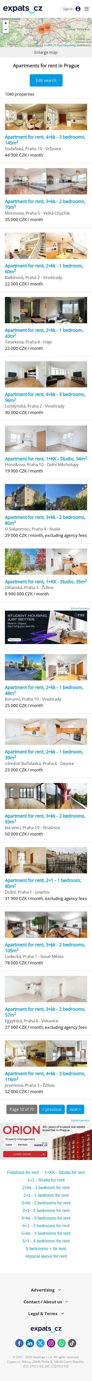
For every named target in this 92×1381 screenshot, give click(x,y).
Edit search (46, 80)
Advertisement (80, 608)
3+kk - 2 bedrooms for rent (46, 1203)
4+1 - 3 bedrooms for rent (45, 1225)
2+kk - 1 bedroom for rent (46, 1187)
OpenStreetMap (66, 45)
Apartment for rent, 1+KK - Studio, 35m (46, 582)
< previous (52, 1109)
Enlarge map (46, 52)
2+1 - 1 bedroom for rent (46, 1195)
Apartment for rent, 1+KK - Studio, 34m (46, 459)
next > (75, 1109)
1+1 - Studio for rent (46, 1180)
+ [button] (5, 23)
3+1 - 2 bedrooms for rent (45, 1210)
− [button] (5, 30)
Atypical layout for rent (45, 1256)
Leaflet (48, 45)
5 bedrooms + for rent (46, 1248)
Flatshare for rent (23, 1172)
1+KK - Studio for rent (65, 1172)
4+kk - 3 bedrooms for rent (46, 1218)
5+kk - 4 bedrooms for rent (46, 1233)
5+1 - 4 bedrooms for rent (45, 1241)
